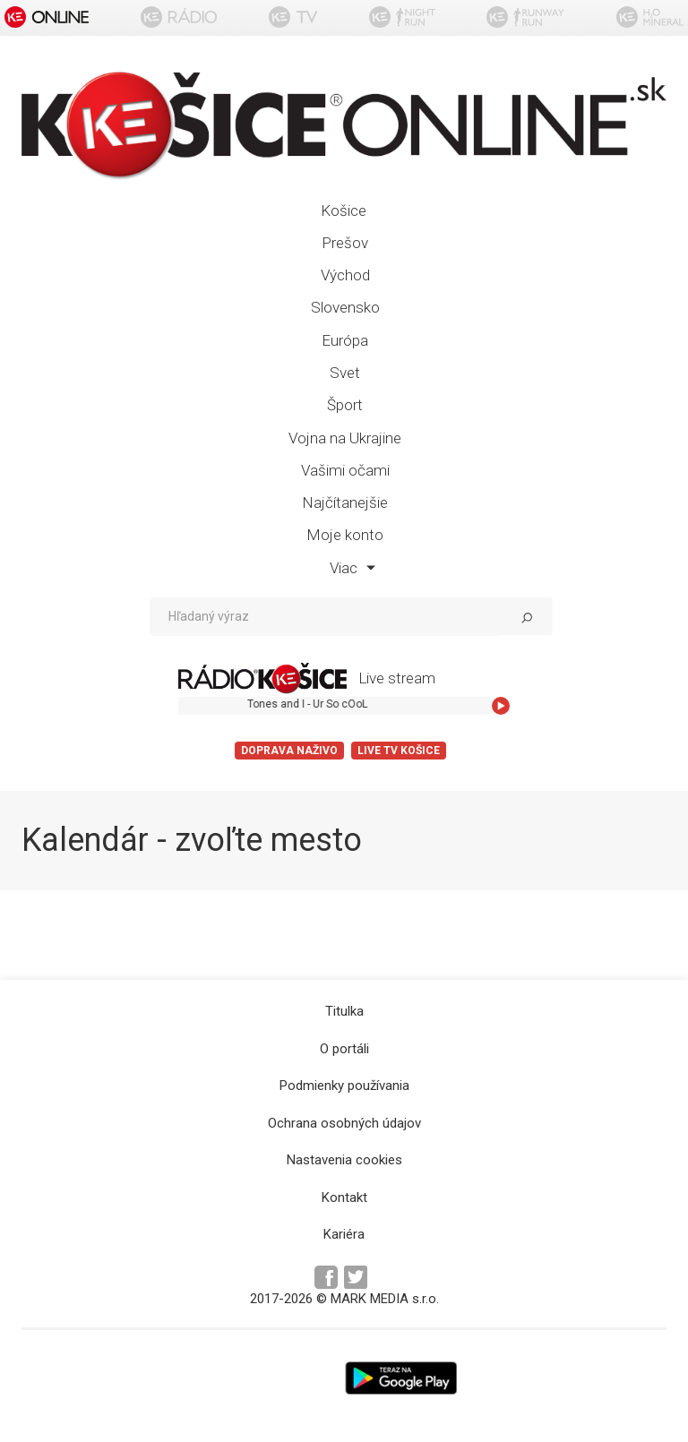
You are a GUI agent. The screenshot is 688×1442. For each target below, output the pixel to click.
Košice (343, 210)
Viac (352, 568)
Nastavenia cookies (344, 1160)
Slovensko (345, 307)
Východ (345, 275)
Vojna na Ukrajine (344, 438)
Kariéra (344, 1234)
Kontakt (344, 1197)
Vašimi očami (345, 470)
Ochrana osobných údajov (344, 1123)
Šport (345, 405)
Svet (345, 373)
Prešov (345, 243)
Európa (345, 340)
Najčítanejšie (345, 502)
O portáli (344, 1049)
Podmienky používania (344, 1085)
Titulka (344, 1011)
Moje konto (344, 535)
